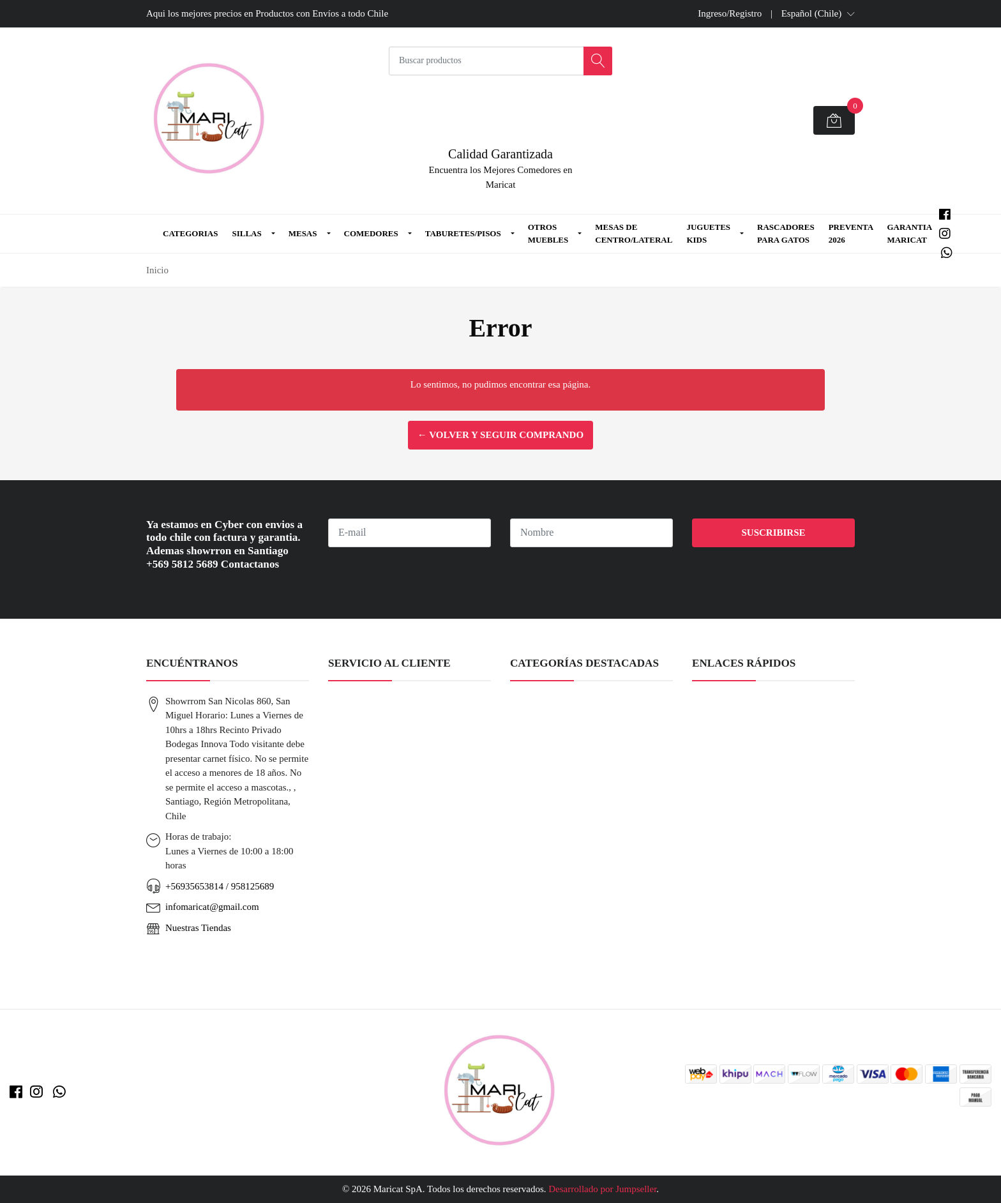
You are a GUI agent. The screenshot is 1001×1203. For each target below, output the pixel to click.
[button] (818, 13)
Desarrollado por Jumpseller (602, 1189)
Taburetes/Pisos (463, 233)
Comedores (371, 233)
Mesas (303, 233)
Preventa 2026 (851, 233)
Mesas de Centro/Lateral (633, 233)
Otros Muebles (548, 233)
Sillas (246, 233)
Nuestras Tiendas (198, 928)
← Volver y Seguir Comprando (500, 435)
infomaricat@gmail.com (212, 907)
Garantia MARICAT (909, 233)
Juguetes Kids (708, 233)
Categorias (190, 233)
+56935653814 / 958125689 (219, 886)
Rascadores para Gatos (786, 233)
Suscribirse (773, 532)
